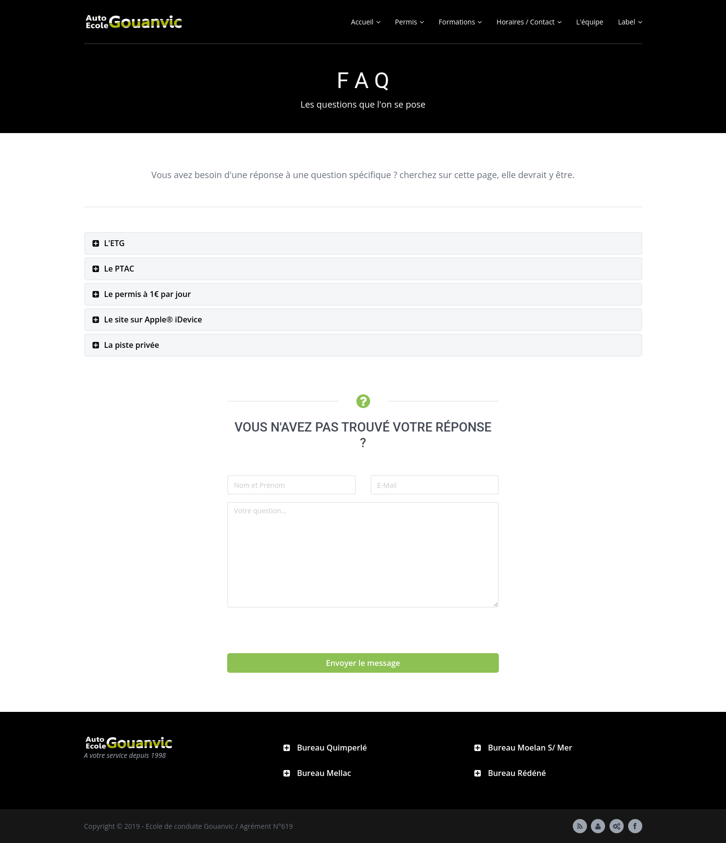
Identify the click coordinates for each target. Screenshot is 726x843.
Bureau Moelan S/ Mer (529, 747)
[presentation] (301, 634)
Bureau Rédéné (516, 773)
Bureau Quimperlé (331, 747)
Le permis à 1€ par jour (147, 294)
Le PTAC (119, 268)
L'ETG (114, 243)
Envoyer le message (363, 663)
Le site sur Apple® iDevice (153, 319)
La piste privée (131, 345)
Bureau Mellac (323, 773)
